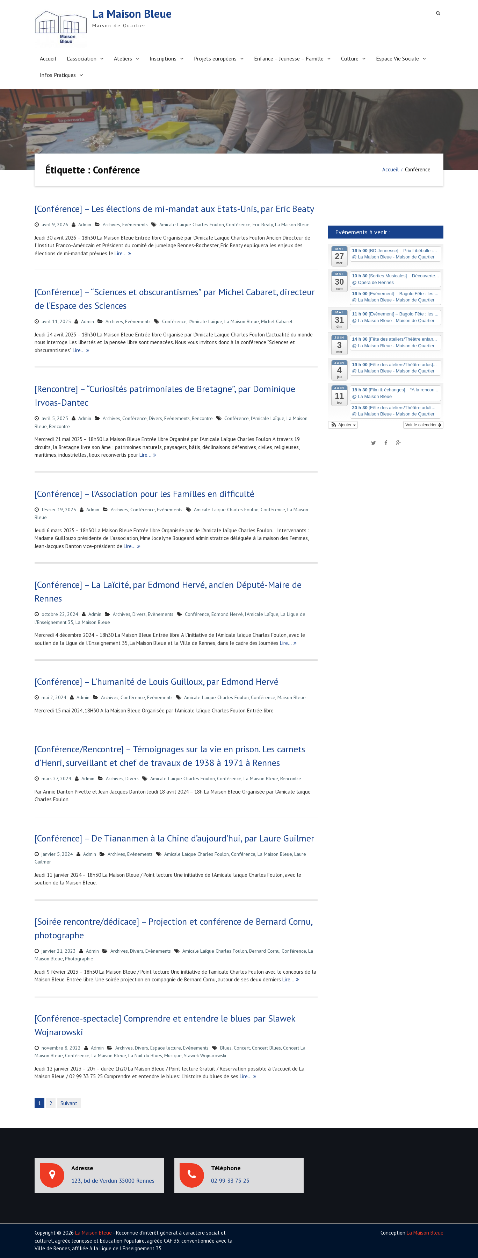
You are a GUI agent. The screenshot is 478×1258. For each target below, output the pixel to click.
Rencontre (202, 418)
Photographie (79, 958)
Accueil (48, 58)
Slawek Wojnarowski (205, 1055)
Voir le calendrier (423, 424)
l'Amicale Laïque (205, 321)
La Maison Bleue (132, 13)
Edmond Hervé (227, 614)
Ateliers (123, 58)
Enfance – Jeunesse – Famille (289, 58)
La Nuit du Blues (145, 1055)
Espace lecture (165, 1048)
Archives (111, 224)
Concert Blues (266, 1048)
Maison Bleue (291, 697)
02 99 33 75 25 (230, 1181)
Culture (349, 58)
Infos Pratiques (58, 74)
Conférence (238, 224)
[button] (342, 424)
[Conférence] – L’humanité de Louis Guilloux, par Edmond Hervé (156, 681)
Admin (84, 224)
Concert (242, 1048)
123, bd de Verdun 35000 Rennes (112, 1181)
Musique (173, 1055)
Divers (155, 418)
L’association (81, 58)
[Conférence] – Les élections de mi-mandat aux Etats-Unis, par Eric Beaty (174, 208)
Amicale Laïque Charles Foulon (191, 224)
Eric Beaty (263, 224)
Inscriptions (163, 58)
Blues (226, 1048)
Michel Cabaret (276, 321)
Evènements (135, 224)
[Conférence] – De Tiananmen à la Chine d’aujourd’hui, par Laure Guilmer (174, 838)
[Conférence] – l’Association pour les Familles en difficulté (144, 493)
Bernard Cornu (264, 951)
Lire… (120, 253)
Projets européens (215, 58)
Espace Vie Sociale (397, 58)
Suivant (68, 1103)
